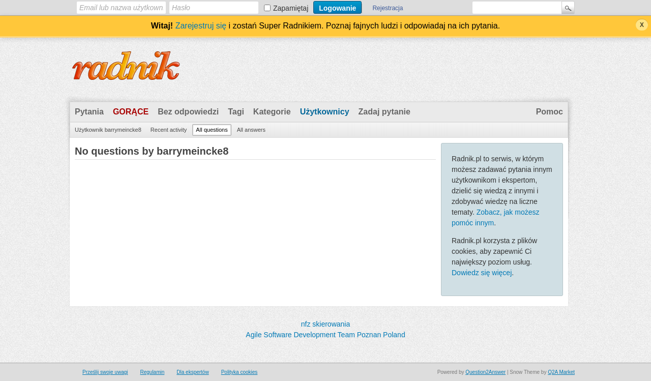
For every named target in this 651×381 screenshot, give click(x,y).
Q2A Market (561, 372)
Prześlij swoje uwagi (105, 372)
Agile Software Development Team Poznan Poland (325, 335)
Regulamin (152, 372)
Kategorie (272, 111)
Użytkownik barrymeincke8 (108, 130)
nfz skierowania (325, 324)
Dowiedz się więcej (482, 273)
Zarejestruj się (200, 25)
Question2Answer (485, 372)
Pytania (89, 111)
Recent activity (169, 130)
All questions (211, 130)
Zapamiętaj (290, 8)
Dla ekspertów (192, 372)
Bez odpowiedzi (188, 111)
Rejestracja (387, 8)
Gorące (131, 111)
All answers (251, 130)
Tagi (236, 111)
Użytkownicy (324, 111)
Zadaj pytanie (384, 111)
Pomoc (549, 111)
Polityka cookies (239, 372)
